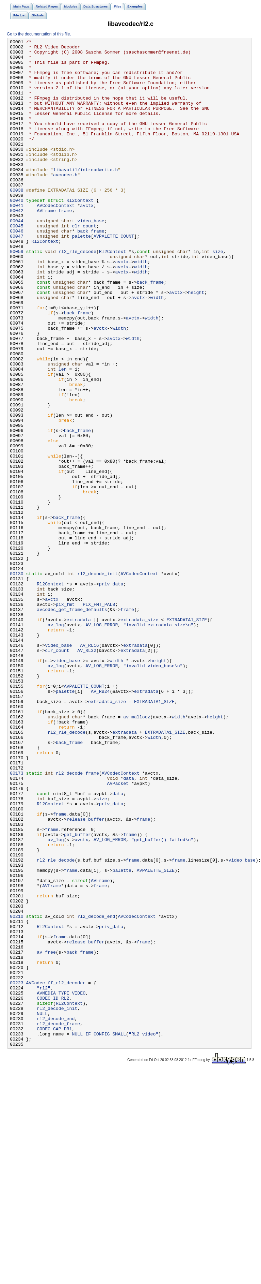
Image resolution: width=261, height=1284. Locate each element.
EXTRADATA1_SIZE (186, 736)
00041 (16, 239)
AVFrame (46, 245)
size (217, 294)
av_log (56, 742)
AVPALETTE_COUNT (114, 276)
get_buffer (77, 994)
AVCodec (35, 1172)
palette (81, 276)
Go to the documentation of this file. (39, 34)
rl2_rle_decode (77, 294)
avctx (87, 239)
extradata (79, 736)
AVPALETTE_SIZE (156, 1037)
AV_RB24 (100, 822)
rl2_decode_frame (77, 920)
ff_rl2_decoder (66, 1172)
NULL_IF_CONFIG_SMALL (99, 1233)
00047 (16, 276)
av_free (46, 1135)
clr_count (84, 263)
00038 (16, 221)
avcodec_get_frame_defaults (72, 724)
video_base (90, 257)
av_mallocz (136, 853)
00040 (16, 233)
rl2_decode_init (97, 681)
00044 (16, 257)
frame (65, 245)
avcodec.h (65, 202)
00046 (16, 270)
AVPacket (118, 932)
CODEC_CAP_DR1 (54, 1227)
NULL (42, 1209)
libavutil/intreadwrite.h (85, 196)
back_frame (90, 270)
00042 (16, 245)
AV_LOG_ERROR (101, 742)
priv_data (111, 693)
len (63, 435)
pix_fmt (65, 718)
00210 (16, 1092)
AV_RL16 (89, 767)
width (141, 306)
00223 (16, 1172)
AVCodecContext (56, 239)
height (196, 343)
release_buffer (85, 975)
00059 (16, 294)
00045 (16, 263)
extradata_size (139, 736)
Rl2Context (80, 233)
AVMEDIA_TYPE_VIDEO (61, 1184)
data (128, 926)
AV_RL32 (86, 773)
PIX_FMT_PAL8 (99, 718)
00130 (16, 681)
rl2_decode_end (96, 1092)
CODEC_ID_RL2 (53, 1190)
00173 (16, 920)
